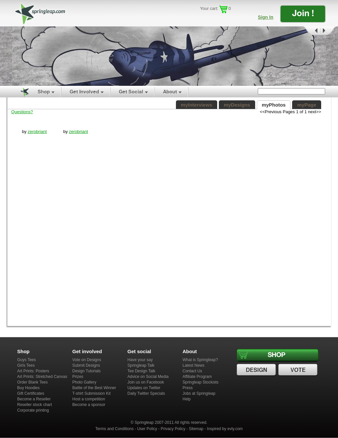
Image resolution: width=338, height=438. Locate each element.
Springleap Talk (140, 365)
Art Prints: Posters (33, 371)
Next (328, 30)
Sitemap (196, 428)
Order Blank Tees (32, 382)
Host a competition (88, 399)
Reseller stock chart (34, 404)
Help (187, 399)
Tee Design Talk (141, 371)
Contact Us (192, 371)
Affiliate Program (197, 376)
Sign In (265, 17)
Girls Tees (26, 365)
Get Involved (84, 91)
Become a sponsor (88, 404)
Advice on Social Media (148, 376)
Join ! (303, 13)
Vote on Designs (86, 359)
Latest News (193, 365)
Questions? (22, 111)
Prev (311, 30)
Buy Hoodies (28, 388)
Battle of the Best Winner (94, 388)
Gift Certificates (30, 393)
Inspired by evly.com (225, 428)
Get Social (131, 91)
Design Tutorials (86, 371)
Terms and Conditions (114, 428)
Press (188, 388)
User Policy (147, 428)
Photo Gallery (84, 382)
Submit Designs (86, 365)
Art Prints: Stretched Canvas (42, 376)
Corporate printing (33, 410)
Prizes (77, 376)
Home (20, 92)
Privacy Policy (173, 428)
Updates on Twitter (143, 388)
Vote (298, 370)
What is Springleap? (200, 359)
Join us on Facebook (145, 382)
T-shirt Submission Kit (91, 393)
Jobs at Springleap (199, 393)
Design (257, 370)
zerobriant (37, 131)
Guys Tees (26, 359)
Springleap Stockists (201, 382)
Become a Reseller (34, 399)
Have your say (140, 359)
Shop (44, 91)
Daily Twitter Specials (146, 393)
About (170, 91)
